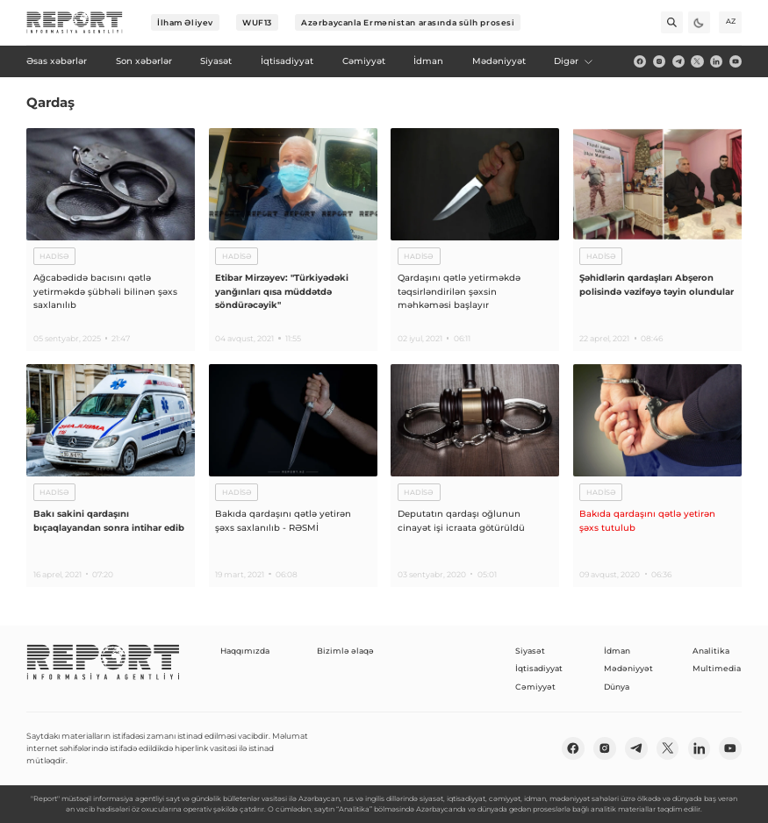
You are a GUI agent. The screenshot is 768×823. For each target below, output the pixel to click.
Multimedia (717, 668)
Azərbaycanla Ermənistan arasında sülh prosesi (407, 22)
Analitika (711, 650)
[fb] (640, 61)
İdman (617, 650)
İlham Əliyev (185, 22)
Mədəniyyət (628, 668)
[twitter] (697, 61)
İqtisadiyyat (539, 668)
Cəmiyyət (535, 686)
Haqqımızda (244, 650)
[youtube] (735, 61)
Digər (574, 61)
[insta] (659, 61)
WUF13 (257, 22)
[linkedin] (716, 61)
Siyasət (530, 650)
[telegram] (678, 61)
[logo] (74, 22)
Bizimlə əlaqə (345, 650)
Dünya (616, 686)
